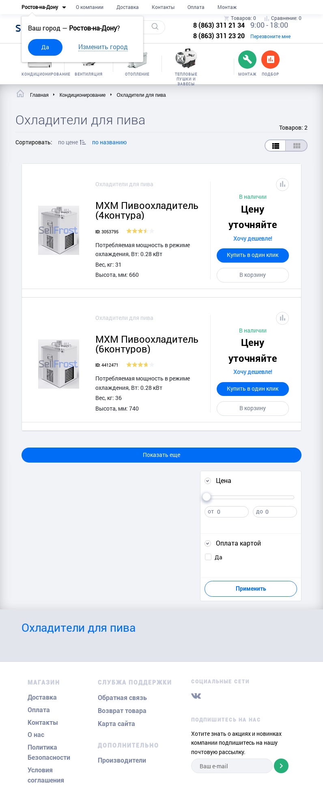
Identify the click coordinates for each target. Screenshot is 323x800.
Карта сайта (116, 724)
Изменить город (103, 46)
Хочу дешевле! (252, 238)
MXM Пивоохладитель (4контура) (146, 210)
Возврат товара (122, 711)
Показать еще (161, 455)
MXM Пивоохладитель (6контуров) (146, 344)
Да (45, 47)
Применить (251, 588)
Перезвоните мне (270, 36)
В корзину (252, 274)
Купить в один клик (252, 255)
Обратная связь (122, 698)
